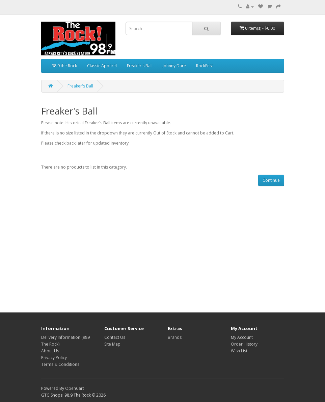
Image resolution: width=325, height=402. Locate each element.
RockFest (204, 66)
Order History (244, 344)
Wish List (239, 351)
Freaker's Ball (140, 66)
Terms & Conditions (60, 364)
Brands (175, 337)
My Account (242, 337)
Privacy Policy (54, 357)
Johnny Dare (174, 66)
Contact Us (114, 337)
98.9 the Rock (64, 66)
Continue (271, 180)
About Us (50, 351)
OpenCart (74, 388)
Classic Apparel (102, 66)
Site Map (112, 344)
